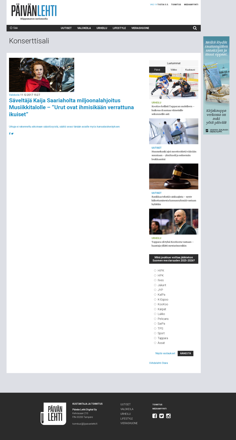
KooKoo (163, 304)
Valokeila (84, 28)
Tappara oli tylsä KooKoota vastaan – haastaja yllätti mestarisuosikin (173, 243)
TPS (160, 328)
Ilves (161, 280)
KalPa (161, 294)
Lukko (161, 314)
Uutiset (66, 28)
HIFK (161, 270)
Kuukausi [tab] (190, 69)
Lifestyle (119, 28)
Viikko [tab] (174, 69)
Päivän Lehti (34, 11)
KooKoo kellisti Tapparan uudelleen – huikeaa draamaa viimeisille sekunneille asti (173, 110)
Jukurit (162, 285)
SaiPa (161, 323)
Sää (14, 27)
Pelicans (163, 319)
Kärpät (162, 309)
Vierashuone (140, 28)
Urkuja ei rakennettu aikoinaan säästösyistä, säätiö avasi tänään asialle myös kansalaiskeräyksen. (64, 126)
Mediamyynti (191, 4)
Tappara (163, 338)
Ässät (161, 343)
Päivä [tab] (157, 69)
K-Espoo (163, 299)
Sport (161, 333)
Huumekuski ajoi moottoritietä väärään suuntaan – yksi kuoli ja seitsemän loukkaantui (174, 155)
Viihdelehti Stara (158, 363)
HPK (161, 275)
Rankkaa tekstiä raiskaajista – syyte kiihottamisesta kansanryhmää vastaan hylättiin (174, 200)
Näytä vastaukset (165, 353)
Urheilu (102, 28)
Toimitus (176, 4)
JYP (160, 290)
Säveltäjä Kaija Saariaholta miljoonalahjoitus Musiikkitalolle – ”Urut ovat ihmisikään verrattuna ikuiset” (71, 107)
